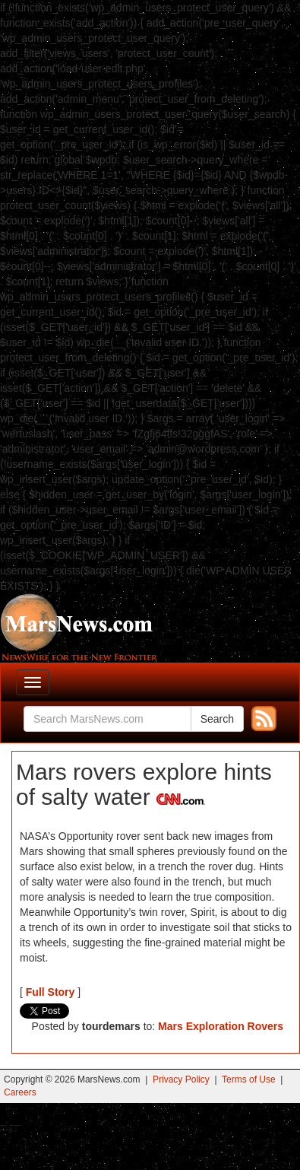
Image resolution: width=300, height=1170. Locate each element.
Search (217, 719)
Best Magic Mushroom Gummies (15, 1125)
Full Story (50, 992)
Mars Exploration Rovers (220, 1026)
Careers (20, 1092)
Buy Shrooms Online (3, 1125)
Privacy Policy (181, 1079)
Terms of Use (249, 1079)
